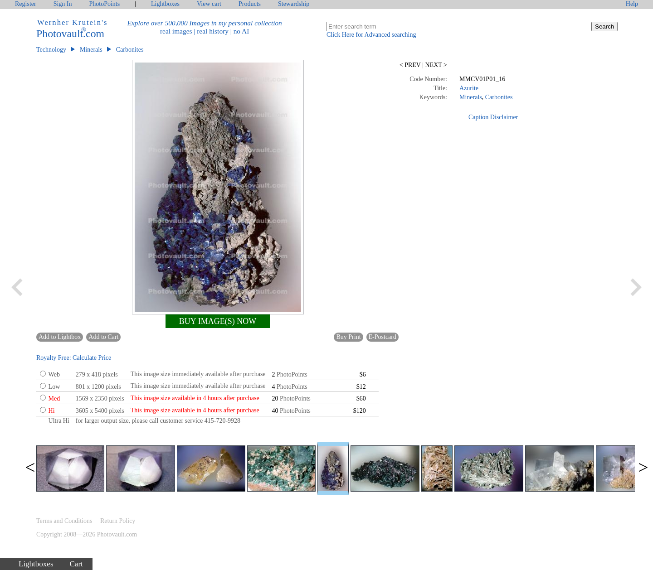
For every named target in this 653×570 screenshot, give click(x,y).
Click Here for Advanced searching (371, 34)
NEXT (435, 65)
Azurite (468, 88)
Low (54, 386)
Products (250, 3)
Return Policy (117, 520)
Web (54, 374)
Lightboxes (165, 3)
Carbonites (130, 49)
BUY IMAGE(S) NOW (217, 321)
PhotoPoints (104, 3)
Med (54, 398)
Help (632, 3)
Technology (51, 49)
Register (25, 3)
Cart (76, 564)
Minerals (91, 49)
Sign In (63, 3)
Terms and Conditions (64, 520)
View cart (209, 3)
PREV (411, 65)
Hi (52, 410)
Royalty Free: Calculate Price (73, 357)
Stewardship (293, 3)
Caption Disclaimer (493, 117)
